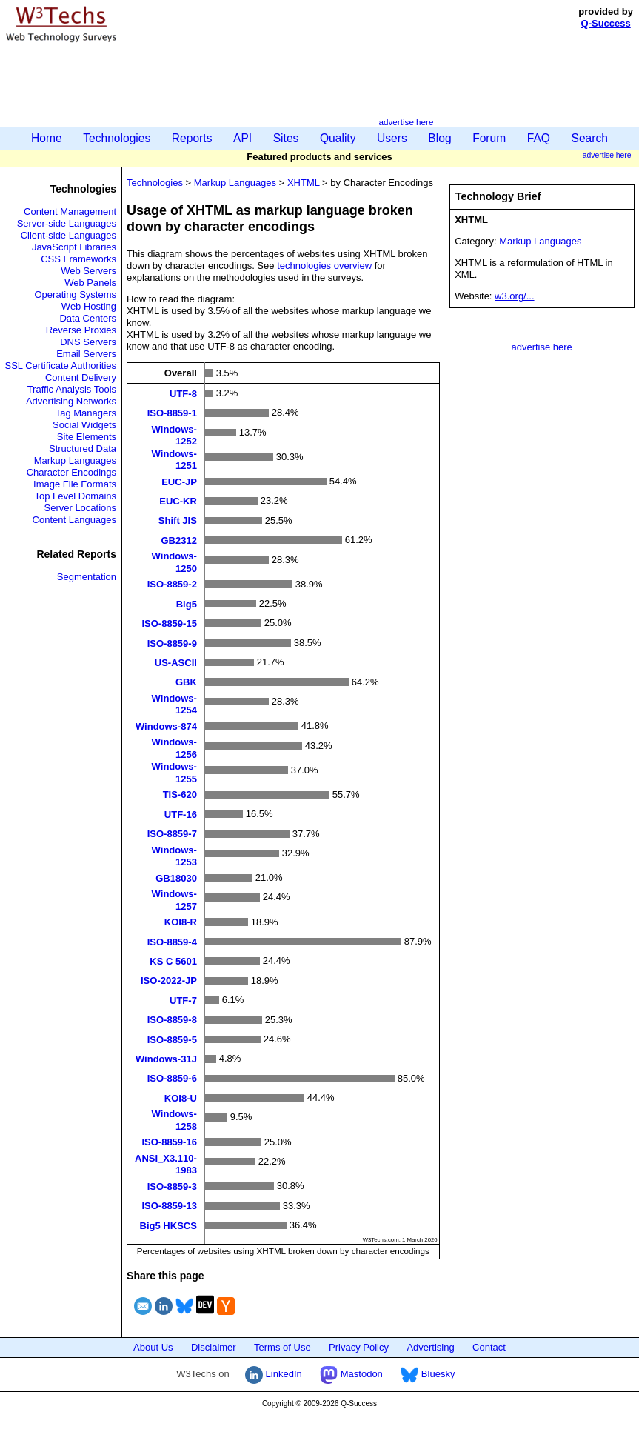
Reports (192, 138)
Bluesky (428, 1373)
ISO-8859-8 (172, 1019)
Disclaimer (213, 1347)
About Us (153, 1347)
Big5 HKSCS (168, 1224)
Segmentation (86, 576)
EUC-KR (178, 501)
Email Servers (86, 353)
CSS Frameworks (78, 258)
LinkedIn (273, 1373)
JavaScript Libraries (74, 247)
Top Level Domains (75, 496)
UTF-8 (183, 393)
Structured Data (82, 448)
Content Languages (74, 519)
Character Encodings (71, 472)
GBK (186, 681)
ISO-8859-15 (168, 623)
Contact (489, 1347)
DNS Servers (88, 341)
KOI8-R (180, 922)
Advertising (430, 1347)
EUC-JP (179, 481)
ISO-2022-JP (169, 980)
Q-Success (606, 23)
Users (392, 138)
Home (46, 138)
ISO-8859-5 (172, 1039)
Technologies (116, 138)
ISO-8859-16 (168, 1142)
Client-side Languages (68, 235)
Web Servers (88, 270)
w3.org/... (514, 296)
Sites (286, 138)
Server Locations (80, 507)
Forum (489, 138)
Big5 (186, 603)
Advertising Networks (71, 401)
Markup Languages (75, 460)
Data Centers (87, 318)
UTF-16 (180, 813)
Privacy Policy (359, 1347)
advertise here (405, 122)
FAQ (538, 138)
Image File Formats (74, 484)
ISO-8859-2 (172, 584)
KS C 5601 (173, 961)
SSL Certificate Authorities (61, 365)
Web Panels (90, 282)
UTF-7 (183, 999)
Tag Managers (86, 413)
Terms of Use (282, 1347)
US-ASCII (176, 661)
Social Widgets (84, 424)
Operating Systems (76, 294)
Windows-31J (166, 1059)
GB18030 (176, 877)
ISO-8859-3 (172, 1185)
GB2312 (178, 539)
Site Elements (86, 436)
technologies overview (324, 265)
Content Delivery (80, 377)
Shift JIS (177, 520)
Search (590, 138)
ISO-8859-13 (168, 1205)
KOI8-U (180, 1097)
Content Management (70, 211)
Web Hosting (88, 306)
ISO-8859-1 (172, 413)
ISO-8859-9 (172, 642)
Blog (439, 138)
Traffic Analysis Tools (71, 389)
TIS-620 (180, 794)
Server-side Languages (66, 223)
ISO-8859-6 (172, 1078)
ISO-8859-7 (172, 833)
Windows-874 (166, 725)
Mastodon (351, 1373)
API (242, 138)
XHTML (303, 182)
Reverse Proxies (81, 330)
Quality (338, 138)
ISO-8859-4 (172, 941)
